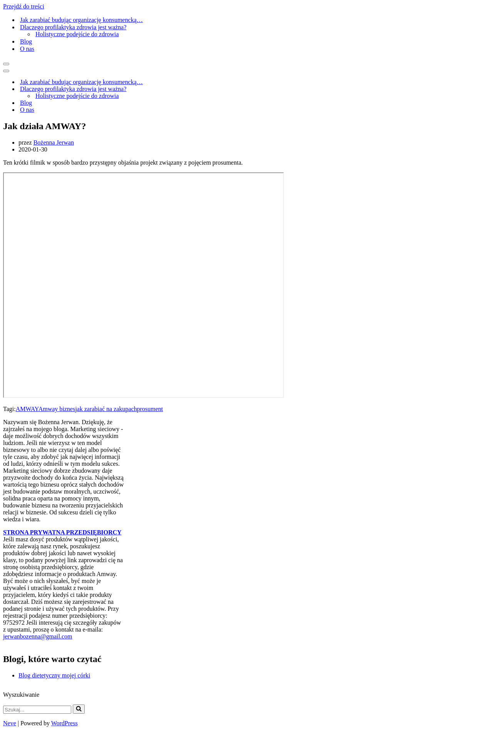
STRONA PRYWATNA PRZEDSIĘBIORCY (62, 532)
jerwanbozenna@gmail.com (37, 636)
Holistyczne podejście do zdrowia (77, 34)
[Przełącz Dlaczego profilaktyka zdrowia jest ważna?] (200, 89)
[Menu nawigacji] (6, 64)
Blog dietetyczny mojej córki (54, 675)
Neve (9, 723)
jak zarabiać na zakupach (106, 409)
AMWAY (27, 409)
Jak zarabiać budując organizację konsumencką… (81, 20)
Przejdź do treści (23, 6)
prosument (150, 409)
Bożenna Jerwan (54, 142)
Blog (26, 41)
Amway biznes (57, 409)
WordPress (64, 723)
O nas (27, 48)
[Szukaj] (37, 710)
